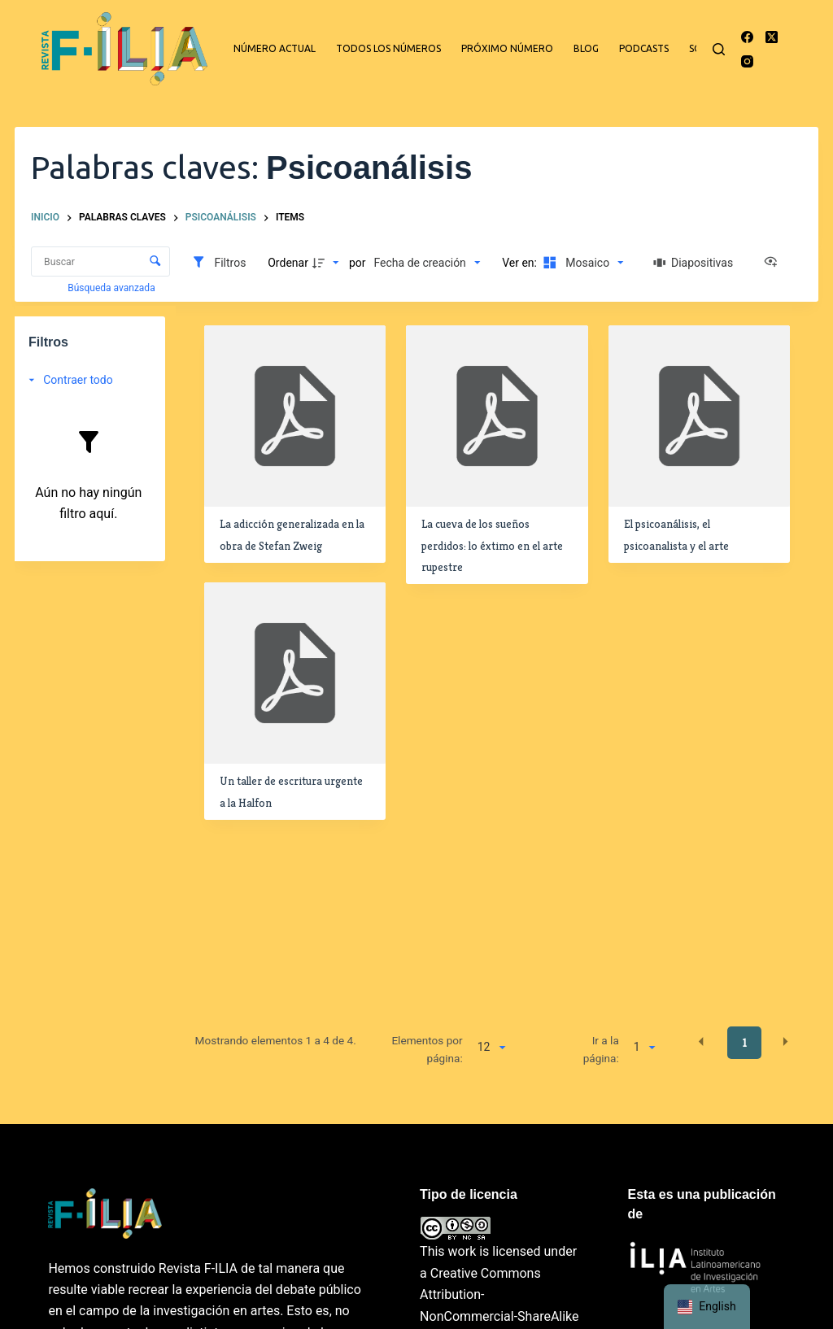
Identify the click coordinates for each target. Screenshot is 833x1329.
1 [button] (745, 1042)
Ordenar (288, 262)
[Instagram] (747, 61)
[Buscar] (719, 49)
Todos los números (388, 48)
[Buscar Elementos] (100, 261)
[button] (701, 1042)
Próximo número (507, 48)
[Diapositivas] (693, 262)
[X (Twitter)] (771, 37)
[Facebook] (747, 37)
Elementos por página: (426, 1049)
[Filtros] (218, 262)
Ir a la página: (601, 1049)
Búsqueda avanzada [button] (112, 288)
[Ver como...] (774, 262)
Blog (586, 48)
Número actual (274, 48)
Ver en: (520, 262)
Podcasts (644, 48)
